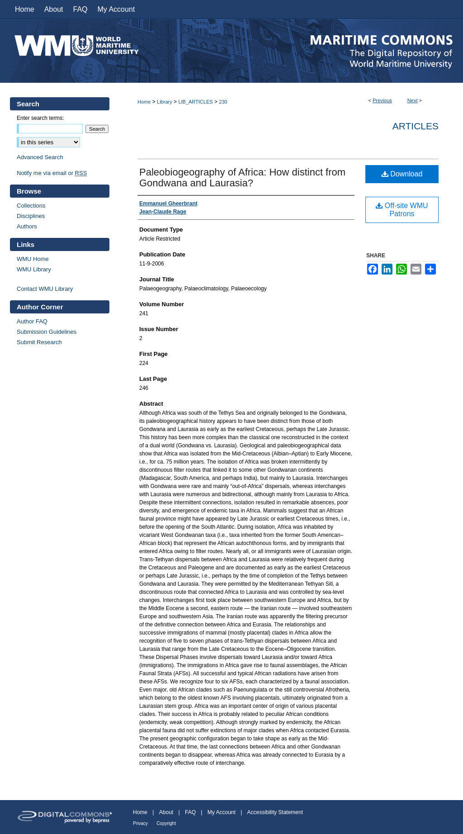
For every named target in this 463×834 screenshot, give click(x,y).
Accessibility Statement (275, 812)
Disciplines (31, 216)
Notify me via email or (52, 173)
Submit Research (39, 342)
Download (402, 174)
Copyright (166, 823)
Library (164, 101)
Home (144, 101)
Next (412, 100)
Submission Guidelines (46, 331)
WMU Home (33, 259)
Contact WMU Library (45, 288)
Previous (382, 100)
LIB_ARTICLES (195, 101)
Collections (31, 205)
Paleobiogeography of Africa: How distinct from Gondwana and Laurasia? (242, 177)
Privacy (140, 823)
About (166, 812)
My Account (222, 812)
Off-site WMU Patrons (402, 210)
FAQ (190, 812)
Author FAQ (32, 321)
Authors (27, 226)
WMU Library (34, 269)
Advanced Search (40, 157)
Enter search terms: (40, 118)
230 (223, 101)
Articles (415, 126)
